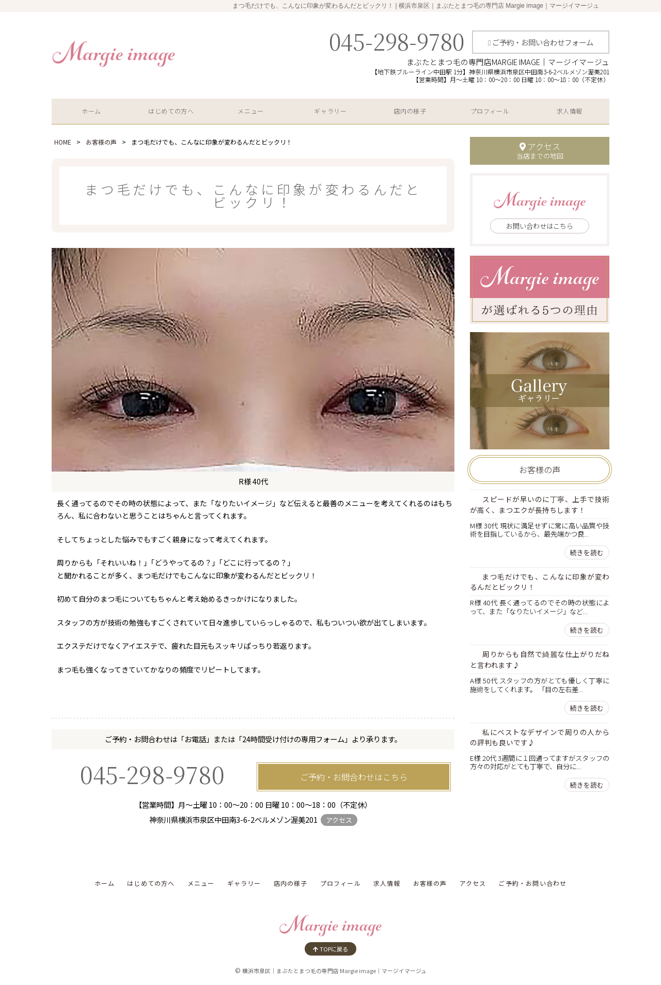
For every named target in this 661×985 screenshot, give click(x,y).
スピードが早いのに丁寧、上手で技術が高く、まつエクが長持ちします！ (539, 504)
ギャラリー (330, 110)
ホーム (91, 110)
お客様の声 (101, 141)
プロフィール (490, 110)
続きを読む (587, 552)
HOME (62, 141)
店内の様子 (410, 110)
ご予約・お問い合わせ (532, 883)
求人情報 (570, 110)
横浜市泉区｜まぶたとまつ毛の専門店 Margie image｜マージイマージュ (334, 971)
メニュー (250, 110)
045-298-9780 (396, 41)
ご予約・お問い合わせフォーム (540, 42)
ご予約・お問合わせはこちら (353, 777)
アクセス (339, 820)
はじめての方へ (171, 110)
